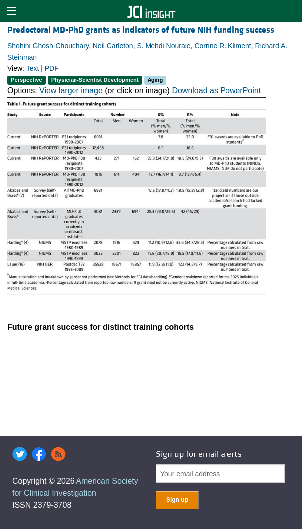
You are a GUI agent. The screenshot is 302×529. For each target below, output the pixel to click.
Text (32, 68)
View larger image (71, 90)
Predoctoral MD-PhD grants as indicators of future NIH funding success (140, 30)
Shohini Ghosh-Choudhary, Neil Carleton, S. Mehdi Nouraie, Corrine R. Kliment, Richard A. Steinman (147, 51)
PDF (52, 68)
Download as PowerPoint (216, 90)
